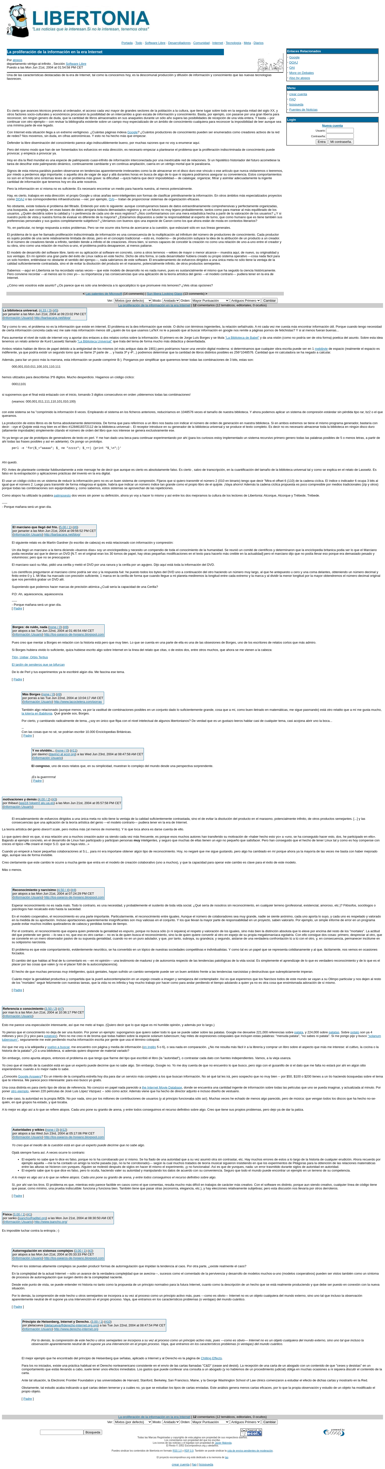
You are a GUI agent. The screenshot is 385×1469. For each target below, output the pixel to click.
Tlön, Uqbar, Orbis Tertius (30, 658)
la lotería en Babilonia (37, 714)
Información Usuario (18, 318)
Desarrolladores (179, 43)
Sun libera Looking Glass (164, 294)
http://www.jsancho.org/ (50, 1222)
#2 (90, 1251)
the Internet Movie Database (162, 1088)
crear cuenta (298, 94)
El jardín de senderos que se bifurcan (38, 665)
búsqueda (296, 104)
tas (226, 1458)
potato (354, 1033)
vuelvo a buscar (58, 1048)
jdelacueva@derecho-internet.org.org (71, 1326)
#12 (63, 1130)
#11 (73, 751)
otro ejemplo (20, 1092)
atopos (17, 60)
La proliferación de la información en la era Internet (154, 305)
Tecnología (233, 43)
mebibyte (321, 348)
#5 (55, 310)
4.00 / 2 (44, 800)
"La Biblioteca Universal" (94, 341)
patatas (334, 1033)
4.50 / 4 (63, 890)
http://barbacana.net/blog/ (52, 318)
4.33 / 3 (45, 310)
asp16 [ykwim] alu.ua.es (37, 804)
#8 (65, 628)
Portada (127, 43)
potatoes (50, 1036)
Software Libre (155, 43)
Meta (247, 43)
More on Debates (301, 73)
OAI (111, 199)
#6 (75, 528)
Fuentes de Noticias (303, 109)
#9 (58, 695)
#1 (29, 1215)
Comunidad (201, 43)
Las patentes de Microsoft (103, 294)
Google (132, 132)
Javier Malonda (223, 1443)
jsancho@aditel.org (32, 1219)
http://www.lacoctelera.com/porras (78, 702)
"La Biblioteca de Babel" (242, 337)
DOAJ (20, 199)
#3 (54, 800)
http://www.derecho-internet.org (76, 1330)
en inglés (149, 1048)
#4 (73, 890)
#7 (61, 1009)
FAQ (292, 99)
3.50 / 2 (50, 1009)
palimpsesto (62, 496)
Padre (18, 609)
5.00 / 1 (65, 528)
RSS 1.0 (177, 1451)
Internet (217, 43)
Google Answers (29, 1077)
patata (298, 1033)
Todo (138, 43)
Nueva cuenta (332, 125)
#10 (107, 1322)
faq (194, 1465)
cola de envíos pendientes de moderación (250, 1451)
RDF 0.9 (188, 1451)
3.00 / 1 (19, 1215)
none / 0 (55, 628)
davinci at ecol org (62, 755)
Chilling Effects (211, 1359)
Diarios (258, 43)
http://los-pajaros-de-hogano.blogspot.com (74, 635)
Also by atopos (299, 78)
